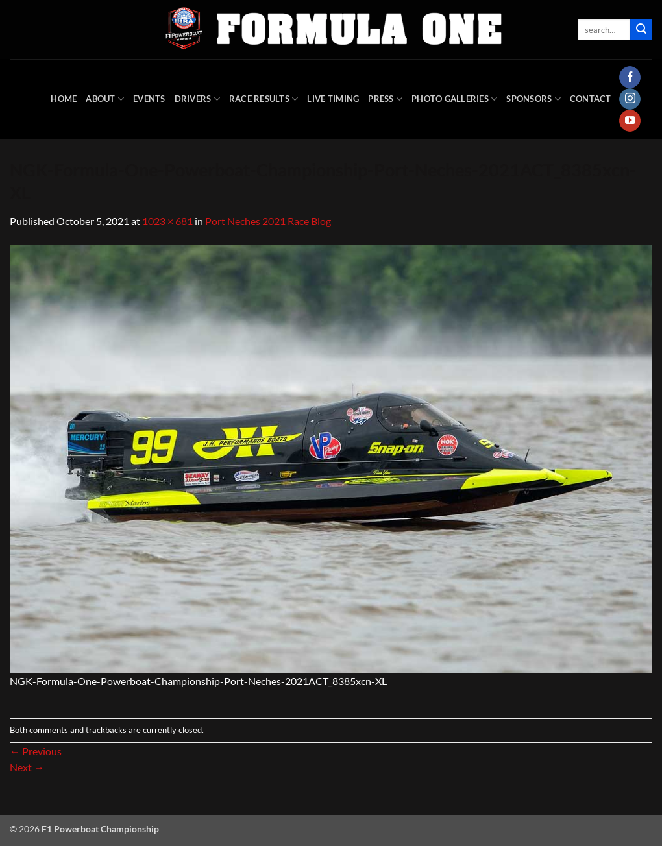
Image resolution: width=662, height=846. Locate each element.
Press (385, 99)
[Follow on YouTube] (630, 121)
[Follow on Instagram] (630, 99)
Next (27, 767)
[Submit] (641, 30)
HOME (64, 98)
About (105, 99)
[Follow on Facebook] (630, 77)
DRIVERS (197, 99)
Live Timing (333, 98)
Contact (590, 98)
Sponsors (533, 99)
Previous (36, 751)
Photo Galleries (454, 99)
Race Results (264, 99)
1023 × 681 (167, 221)
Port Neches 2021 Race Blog (268, 221)
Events (149, 98)
